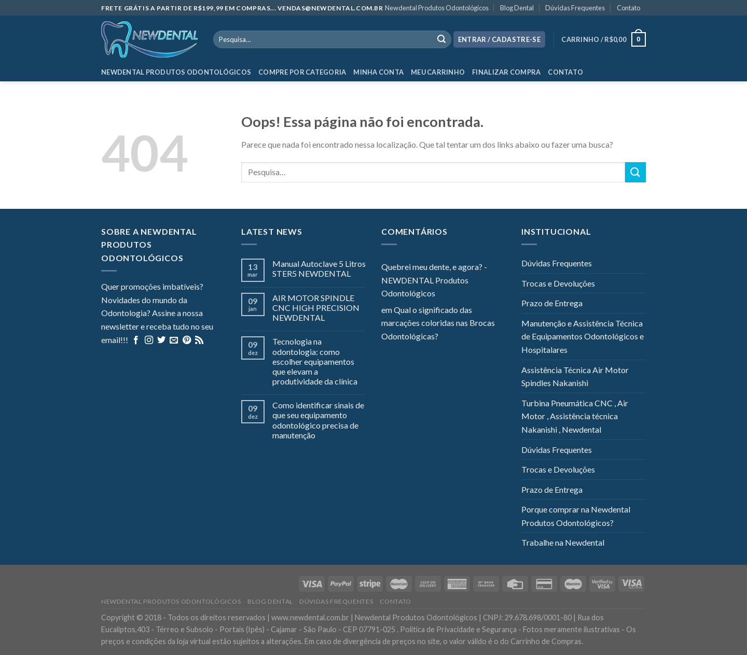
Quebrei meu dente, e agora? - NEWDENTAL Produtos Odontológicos (434, 280)
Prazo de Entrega (552, 303)
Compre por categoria (302, 72)
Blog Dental (517, 8)
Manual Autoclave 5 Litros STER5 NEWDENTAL (319, 268)
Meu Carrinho (438, 72)
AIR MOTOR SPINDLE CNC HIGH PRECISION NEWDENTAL (315, 307)
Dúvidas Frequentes (575, 8)
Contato (628, 8)
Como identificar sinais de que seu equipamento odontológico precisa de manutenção (318, 420)
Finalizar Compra (506, 72)
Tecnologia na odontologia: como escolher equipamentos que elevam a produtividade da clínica (314, 361)
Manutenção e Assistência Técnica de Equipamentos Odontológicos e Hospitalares (582, 336)
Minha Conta (378, 72)
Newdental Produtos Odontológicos (437, 8)
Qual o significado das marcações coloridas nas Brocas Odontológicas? (438, 323)
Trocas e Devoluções (558, 283)
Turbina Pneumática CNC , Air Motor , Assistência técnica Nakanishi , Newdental (574, 416)
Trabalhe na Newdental (562, 542)
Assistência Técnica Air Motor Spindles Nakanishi (575, 376)
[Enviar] (635, 172)
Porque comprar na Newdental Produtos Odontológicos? (575, 516)
